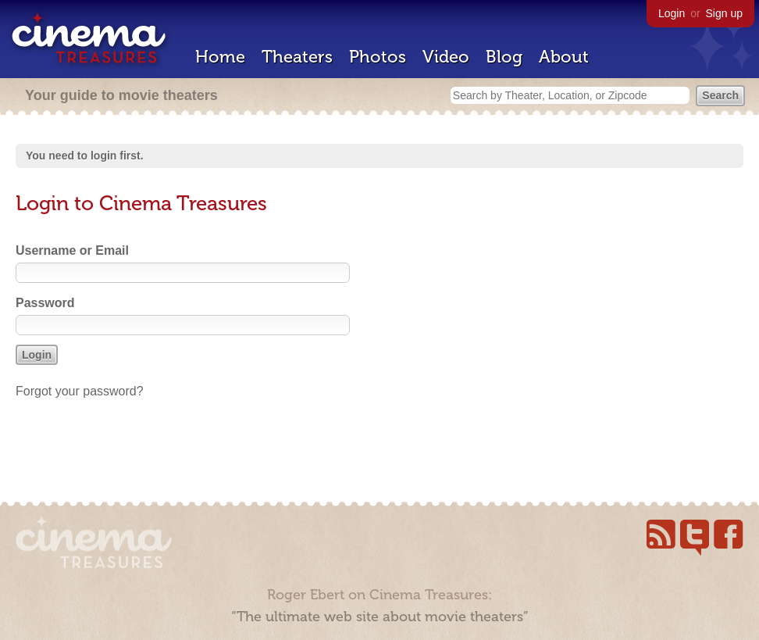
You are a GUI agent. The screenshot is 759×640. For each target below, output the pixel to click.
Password (45, 302)
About (564, 56)
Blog (504, 56)
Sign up (724, 13)
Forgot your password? (80, 391)
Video (445, 56)
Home (220, 56)
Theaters (297, 56)
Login (671, 13)
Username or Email (72, 250)
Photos (377, 56)
